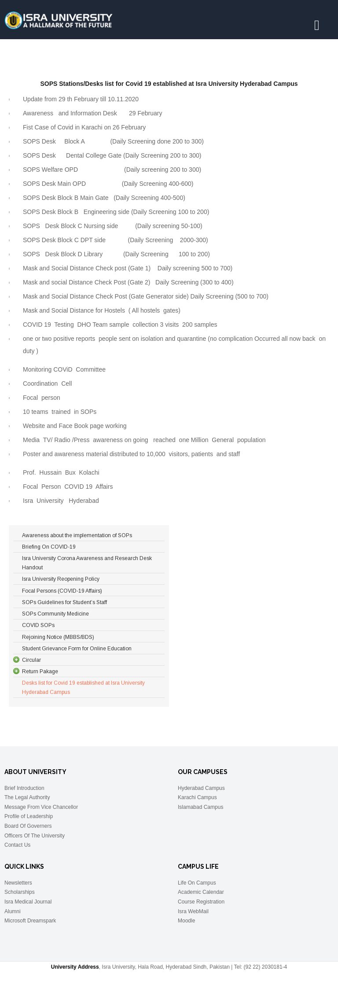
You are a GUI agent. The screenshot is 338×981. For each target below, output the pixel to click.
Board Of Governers (27, 826)
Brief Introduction (24, 788)
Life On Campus (197, 883)
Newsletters (18, 883)
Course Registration (201, 902)
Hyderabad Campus (201, 788)
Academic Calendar (201, 892)
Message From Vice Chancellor (41, 807)
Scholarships (19, 892)
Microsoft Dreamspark (30, 921)
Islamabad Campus (200, 807)
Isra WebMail (193, 911)
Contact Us (17, 845)
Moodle (186, 921)
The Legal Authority (27, 797)
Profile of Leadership (28, 816)
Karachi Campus (197, 797)
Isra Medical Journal (27, 902)
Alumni (12, 911)
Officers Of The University (34, 836)
